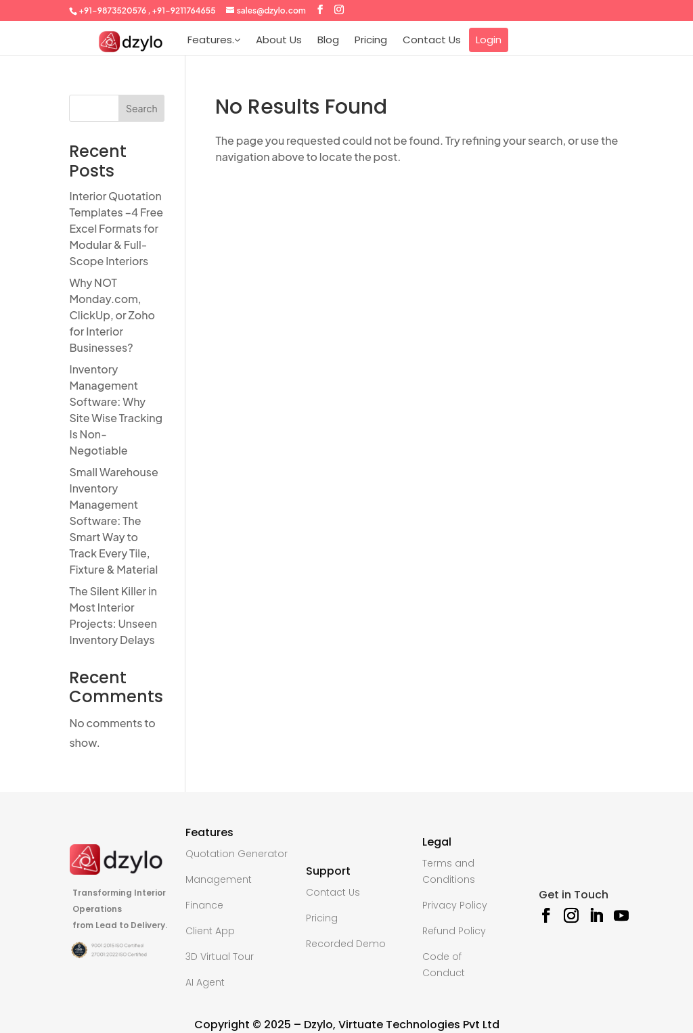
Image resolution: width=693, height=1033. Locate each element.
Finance (204, 905)
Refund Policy (454, 931)
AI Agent (205, 982)
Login (488, 39)
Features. (213, 39)
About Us (279, 39)
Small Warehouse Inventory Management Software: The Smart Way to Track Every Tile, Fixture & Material (113, 520)
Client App (210, 931)
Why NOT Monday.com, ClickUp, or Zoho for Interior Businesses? (112, 314)
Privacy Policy (454, 905)
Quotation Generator (236, 853)
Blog (328, 39)
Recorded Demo (346, 943)
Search (142, 108)
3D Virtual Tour (219, 956)
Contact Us (432, 39)
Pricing (371, 39)
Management (218, 879)
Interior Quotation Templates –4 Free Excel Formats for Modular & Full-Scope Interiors (116, 228)
